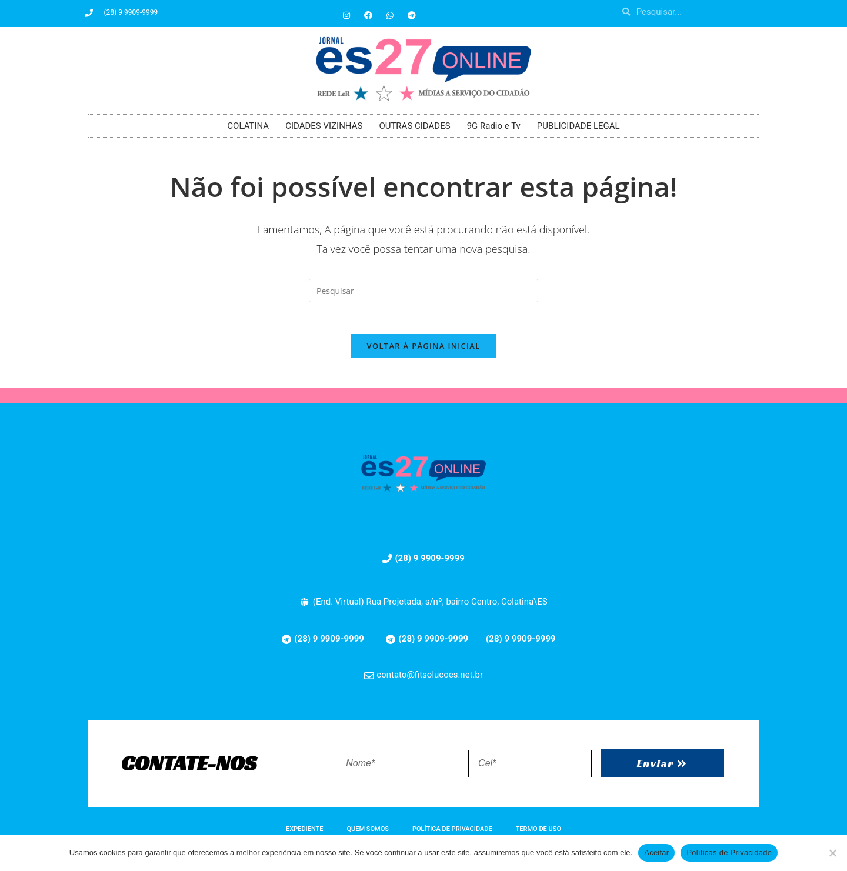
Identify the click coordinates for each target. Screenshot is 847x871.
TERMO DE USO (538, 833)
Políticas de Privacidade (729, 852)
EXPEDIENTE (304, 833)
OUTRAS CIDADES (414, 126)
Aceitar (656, 852)
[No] (832, 853)
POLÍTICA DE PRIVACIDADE (452, 833)
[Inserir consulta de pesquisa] (423, 290)
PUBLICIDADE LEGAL (578, 126)
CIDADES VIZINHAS (323, 126)
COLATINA (248, 126)
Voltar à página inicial (423, 350)
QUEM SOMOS (368, 833)
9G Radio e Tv (494, 126)
